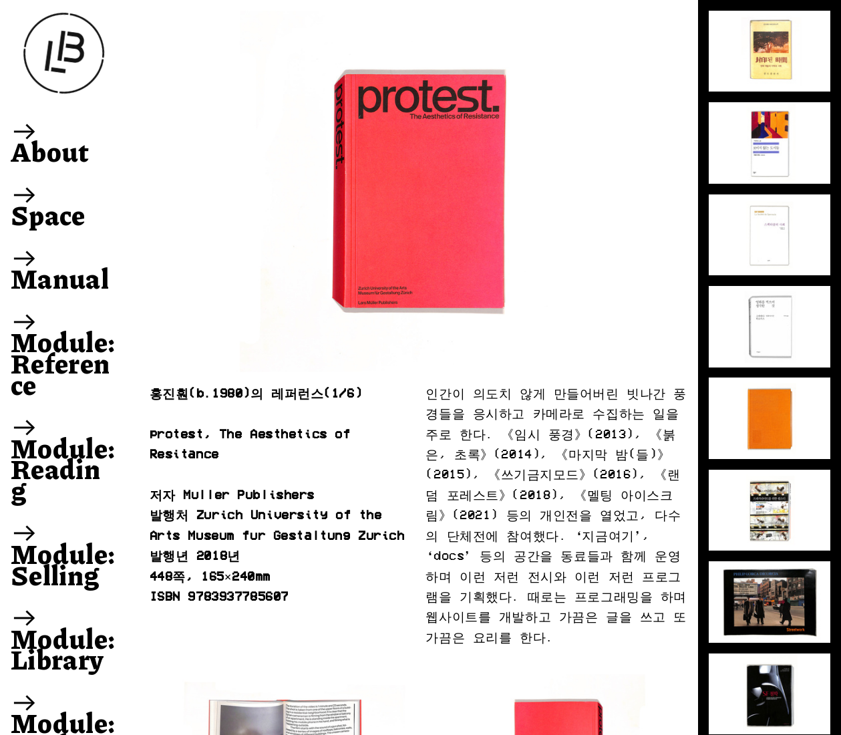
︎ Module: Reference (63, 352)
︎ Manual (60, 268)
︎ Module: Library (63, 638)
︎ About (50, 141)
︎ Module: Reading (63, 458)
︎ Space (48, 204)
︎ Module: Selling (63, 553)
